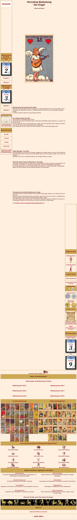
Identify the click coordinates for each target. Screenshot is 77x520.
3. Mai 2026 (6, 87)
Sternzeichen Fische (64, 467)
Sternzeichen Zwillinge (64, 449)
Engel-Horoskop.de (57, 473)
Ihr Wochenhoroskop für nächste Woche (71, 353)
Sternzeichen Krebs (13, 456)
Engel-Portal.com (19, 473)
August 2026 (6, 146)
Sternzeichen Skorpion (38, 462)
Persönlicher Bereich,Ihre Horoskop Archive (71, 322)
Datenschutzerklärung (35, 511)
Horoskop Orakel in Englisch (38, 373)
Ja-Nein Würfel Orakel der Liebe (70, 283)
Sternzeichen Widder (13, 449)
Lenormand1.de (19, 485)
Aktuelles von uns (70, 309)
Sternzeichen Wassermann (38, 467)
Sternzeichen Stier (38, 449)
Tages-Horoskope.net (57, 490)
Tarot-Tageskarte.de (19, 490)
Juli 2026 (6, 142)
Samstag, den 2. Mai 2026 (6, 57)
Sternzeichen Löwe (38, 456)
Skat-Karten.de (57, 480)
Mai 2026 (6, 134)
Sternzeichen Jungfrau (64, 456)
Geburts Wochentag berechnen (71, 328)
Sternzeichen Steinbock (13, 467)
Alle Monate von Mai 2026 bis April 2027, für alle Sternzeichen (6, 151)
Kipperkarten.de (57, 485)
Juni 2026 (6, 138)
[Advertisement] (6, 30)
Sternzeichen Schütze (63, 462)
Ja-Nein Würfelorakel (71, 278)
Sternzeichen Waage (13, 462)
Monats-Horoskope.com (20, 480)
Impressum (44, 511)
